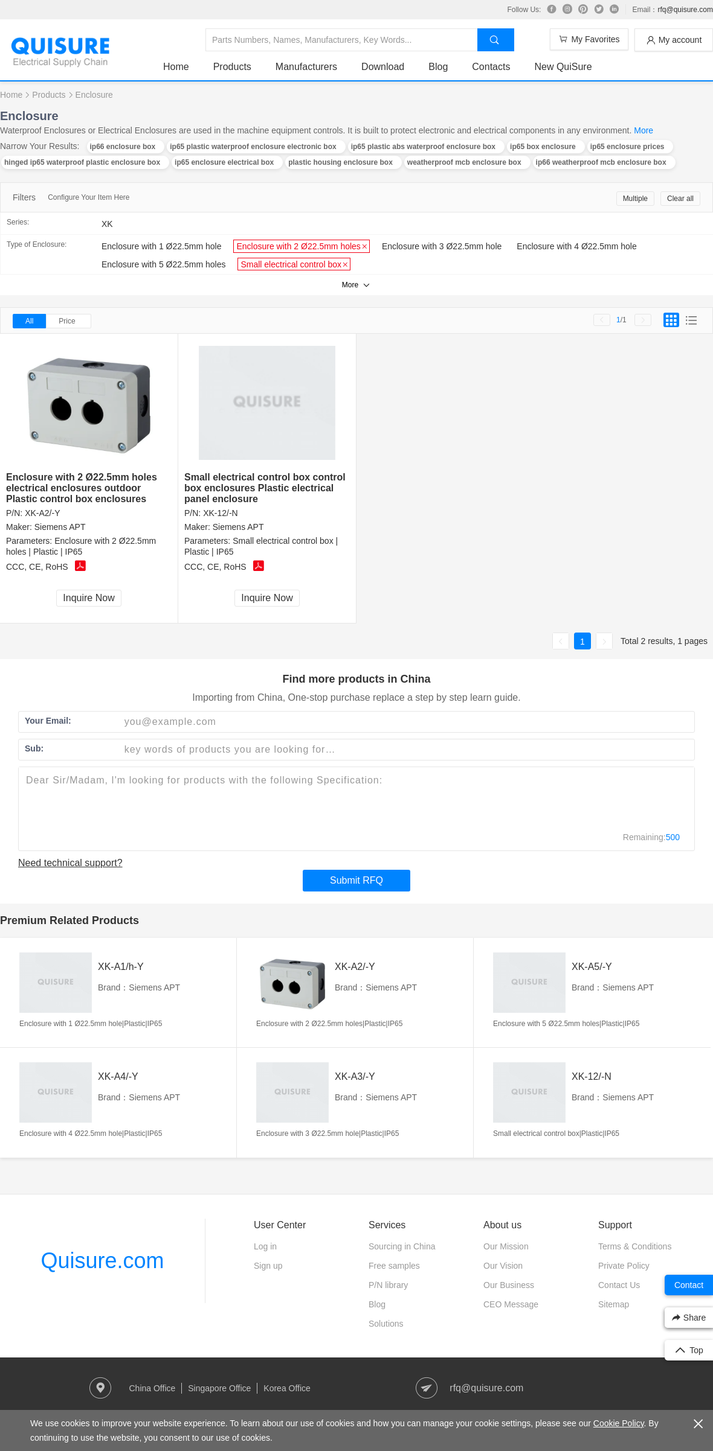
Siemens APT (60, 527)
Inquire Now (88, 598)
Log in (265, 1246)
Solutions (386, 1323)
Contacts (491, 67)
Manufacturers (306, 67)
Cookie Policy (618, 1423)
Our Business (508, 1285)
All (29, 321)
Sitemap (613, 1304)
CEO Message (510, 1304)
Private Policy (624, 1266)
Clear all (680, 198)
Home (176, 67)
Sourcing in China (402, 1246)
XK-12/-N (220, 513)
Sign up (268, 1266)
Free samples (394, 1266)
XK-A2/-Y (42, 513)
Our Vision (503, 1266)
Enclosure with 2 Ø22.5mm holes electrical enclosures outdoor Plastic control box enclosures (81, 488)
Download (382, 67)
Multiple (635, 198)
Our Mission (506, 1246)
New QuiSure (563, 67)
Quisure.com (102, 1260)
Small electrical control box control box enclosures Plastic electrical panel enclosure (265, 488)
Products (232, 67)
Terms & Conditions (634, 1246)
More (643, 130)
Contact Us (619, 1285)
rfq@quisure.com (685, 9)
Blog (438, 67)
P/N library (388, 1285)
